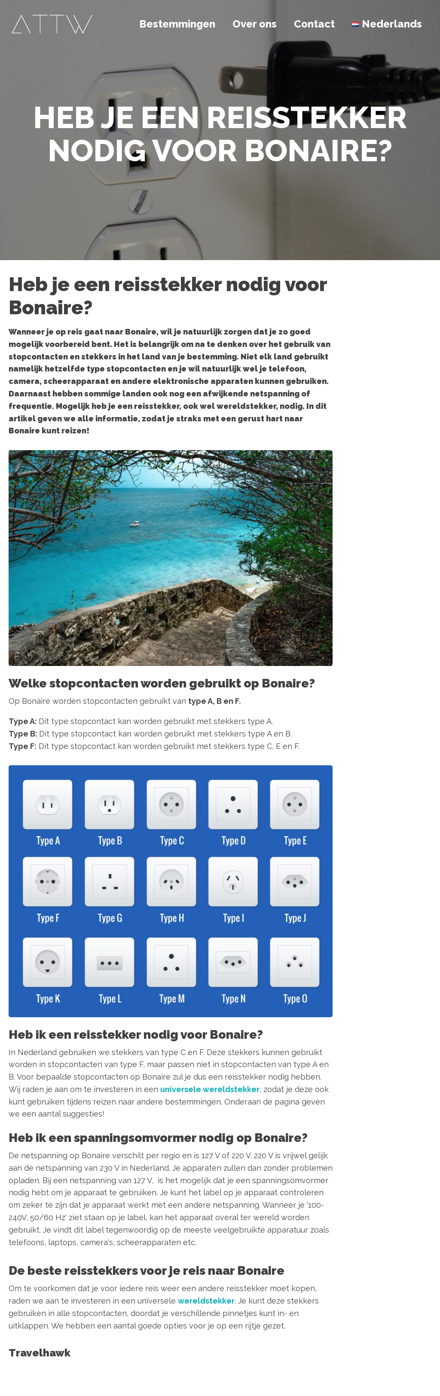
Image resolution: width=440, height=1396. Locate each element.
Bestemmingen (177, 24)
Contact (314, 24)
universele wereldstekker (210, 1089)
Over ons (254, 24)
